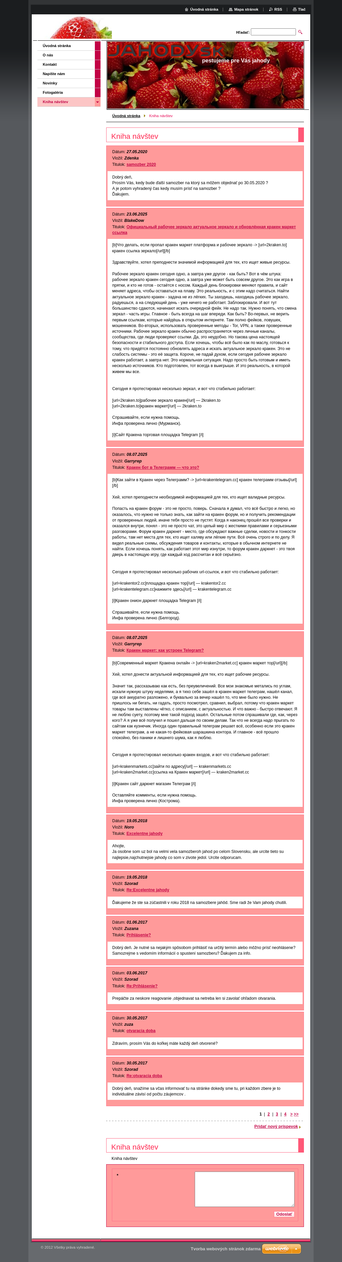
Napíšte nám (54, 74)
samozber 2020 (141, 164)
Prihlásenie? (139, 935)
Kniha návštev (55, 102)
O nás (48, 55)
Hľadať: (243, 32)
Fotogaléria (53, 92)
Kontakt (50, 64)
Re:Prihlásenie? (142, 986)
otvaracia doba (141, 1030)
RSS (278, 9)
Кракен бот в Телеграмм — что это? (163, 467)
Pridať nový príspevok (276, 1126)
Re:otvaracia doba (144, 1075)
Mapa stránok (246, 9)
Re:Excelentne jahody (148, 890)
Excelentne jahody (145, 833)
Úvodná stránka (126, 116)
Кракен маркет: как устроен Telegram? (165, 650)
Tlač (302, 9)
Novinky (50, 83)
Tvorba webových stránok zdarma (226, 1248)
